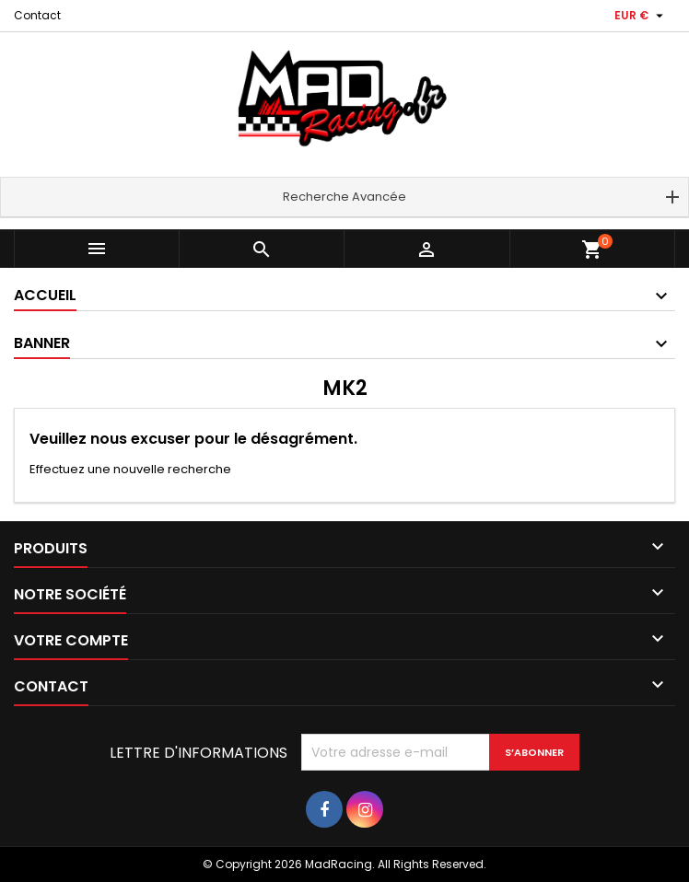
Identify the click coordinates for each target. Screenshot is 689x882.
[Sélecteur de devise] (641, 15)
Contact (37, 15)
